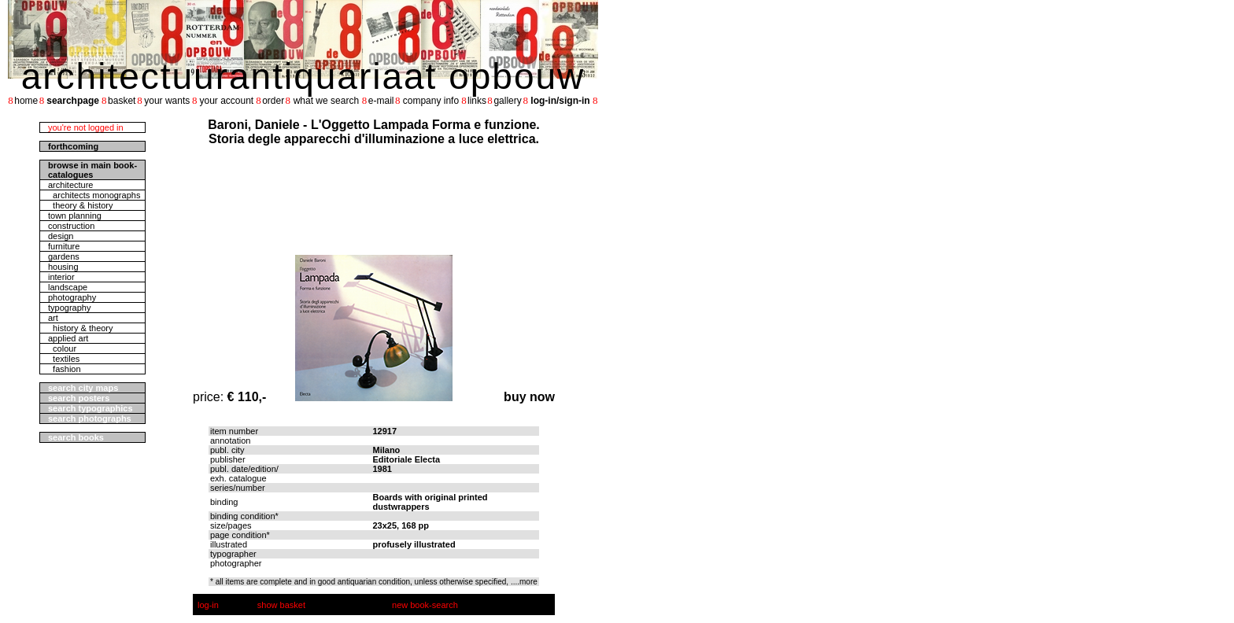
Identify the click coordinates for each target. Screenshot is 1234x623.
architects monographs (94, 195)
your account (226, 100)
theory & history (80, 205)
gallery (507, 100)
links (476, 100)
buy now (529, 397)
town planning (75, 215)
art (53, 318)
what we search (326, 100)
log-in (208, 605)
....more (524, 581)
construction (71, 225)
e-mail (381, 100)
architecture (70, 185)
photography (72, 297)
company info (431, 100)
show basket (281, 605)
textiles (63, 358)
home (26, 100)
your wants (167, 100)
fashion (64, 369)
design (60, 236)
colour (62, 348)
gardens (63, 256)
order (273, 100)
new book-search (425, 605)
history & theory (80, 328)
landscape (67, 287)
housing (63, 266)
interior (61, 277)
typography (69, 307)
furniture (63, 246)
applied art (68, 338)
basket (121, 100)
